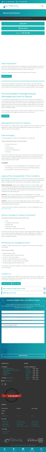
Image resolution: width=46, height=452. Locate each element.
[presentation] (23, 349)
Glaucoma (9, 194)
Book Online (16, 283)
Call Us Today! (6, 283)
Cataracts (9, 201)
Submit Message (23, 355)
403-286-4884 (10, 1)
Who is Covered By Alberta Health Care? (24, 289)
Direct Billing (5, 116)
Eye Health (21, 18)
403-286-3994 (23, 1)
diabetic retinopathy (31, 186)
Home (16, 18)
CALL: (23, 33)
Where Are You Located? (24, 293)
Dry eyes (8, 146)
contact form (19, 279)
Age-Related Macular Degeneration (10, 178)
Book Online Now (6, 76)
